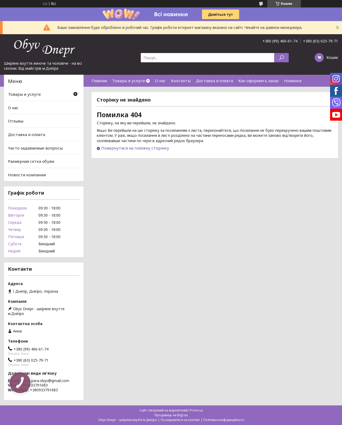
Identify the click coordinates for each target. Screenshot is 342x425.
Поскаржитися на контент (180, 420)
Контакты (181, 80)
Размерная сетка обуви (31, 161)
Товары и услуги (128, 80)
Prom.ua (196, 410)
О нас (160, 80)
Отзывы (15, 121)
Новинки (292, 80)
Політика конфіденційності (223, 420)
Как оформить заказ (258, 80)
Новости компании (27, 174)
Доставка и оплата (214, 80)
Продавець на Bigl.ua (171, 415)
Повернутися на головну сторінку (135, 148)
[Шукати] (281, 57)
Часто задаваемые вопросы (35, 147)
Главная (99, 80)
